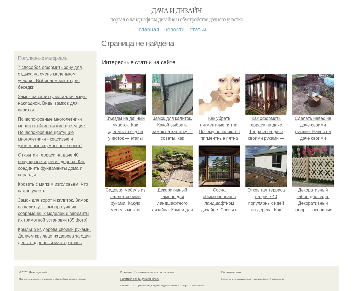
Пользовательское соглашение (154, 272)
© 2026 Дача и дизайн (33, 272)
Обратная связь (231, 272)
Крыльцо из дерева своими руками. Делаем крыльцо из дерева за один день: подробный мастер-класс (54, 236)
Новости (174, 29)
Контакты (126, 272)
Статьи (197, 29)
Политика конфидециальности (139, 279)
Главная (149, 29)
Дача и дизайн (176, 11)
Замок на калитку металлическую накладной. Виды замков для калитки (52, 103)
